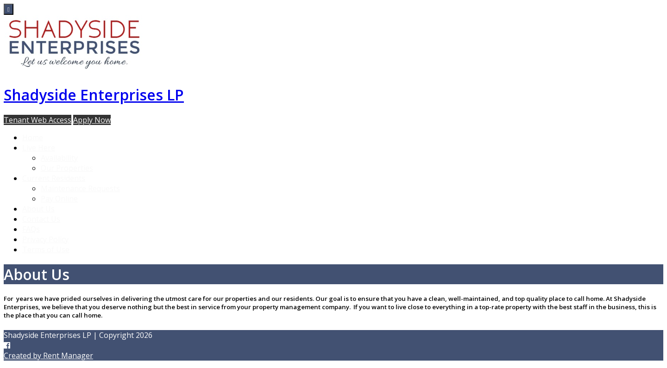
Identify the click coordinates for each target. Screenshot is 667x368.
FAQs (31, 229)
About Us (38, 209)
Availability (59, 158)
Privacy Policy (45, 239)
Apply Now (92, 120)
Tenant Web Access (37, 120)
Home (32, 137)
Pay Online (59, 198)
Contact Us (41, 219)
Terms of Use (45, 249)
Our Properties (67, 168)
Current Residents (53, 178)
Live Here (38, 148)
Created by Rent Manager (48, 355)
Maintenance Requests (80, 188)
